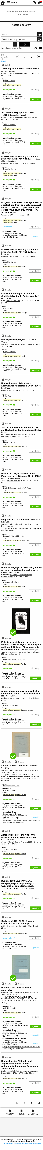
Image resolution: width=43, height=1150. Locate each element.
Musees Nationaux (13, 301)
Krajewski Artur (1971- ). (14, 536)
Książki (6, 790)
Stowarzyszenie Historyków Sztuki (22, 652)
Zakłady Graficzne (13, 481)
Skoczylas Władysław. (11, 786)
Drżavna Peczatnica (14, 926)
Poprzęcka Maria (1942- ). (14, 659)
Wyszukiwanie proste (8, 48)
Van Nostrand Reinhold (18, 73)
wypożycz (35, 99)
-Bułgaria (15, 933)
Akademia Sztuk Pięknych (19, 524)
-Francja (15, 313)
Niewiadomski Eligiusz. (11, 582)
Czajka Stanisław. (9, 352)
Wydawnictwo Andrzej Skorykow (22, 344)
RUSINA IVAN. (10, 706)
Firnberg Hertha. (9, 442)
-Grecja (14, 854)
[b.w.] (9, 390)
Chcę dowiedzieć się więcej (11, 1143)
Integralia (25, 540)
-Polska (14, 173)
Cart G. (8, 308)
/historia (10, 175)
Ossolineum (13, 163)
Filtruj (3, 61)
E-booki (12, 790)
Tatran (12, 698)
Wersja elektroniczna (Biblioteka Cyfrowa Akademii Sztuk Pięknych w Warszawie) (21, 821)
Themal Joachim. (9, 125)
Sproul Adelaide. (9, 81)
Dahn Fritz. (7, 396)
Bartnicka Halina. (9, 169)
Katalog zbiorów (21, 24)
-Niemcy (15, 400)
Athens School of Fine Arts (17, 842)
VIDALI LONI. (10, 849)
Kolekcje (19, 48)
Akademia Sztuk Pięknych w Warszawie (24, 770)
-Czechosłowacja (18, 710)
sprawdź (35, 236)
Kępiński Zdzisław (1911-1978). (18, 488)
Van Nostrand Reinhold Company (22, 117)
